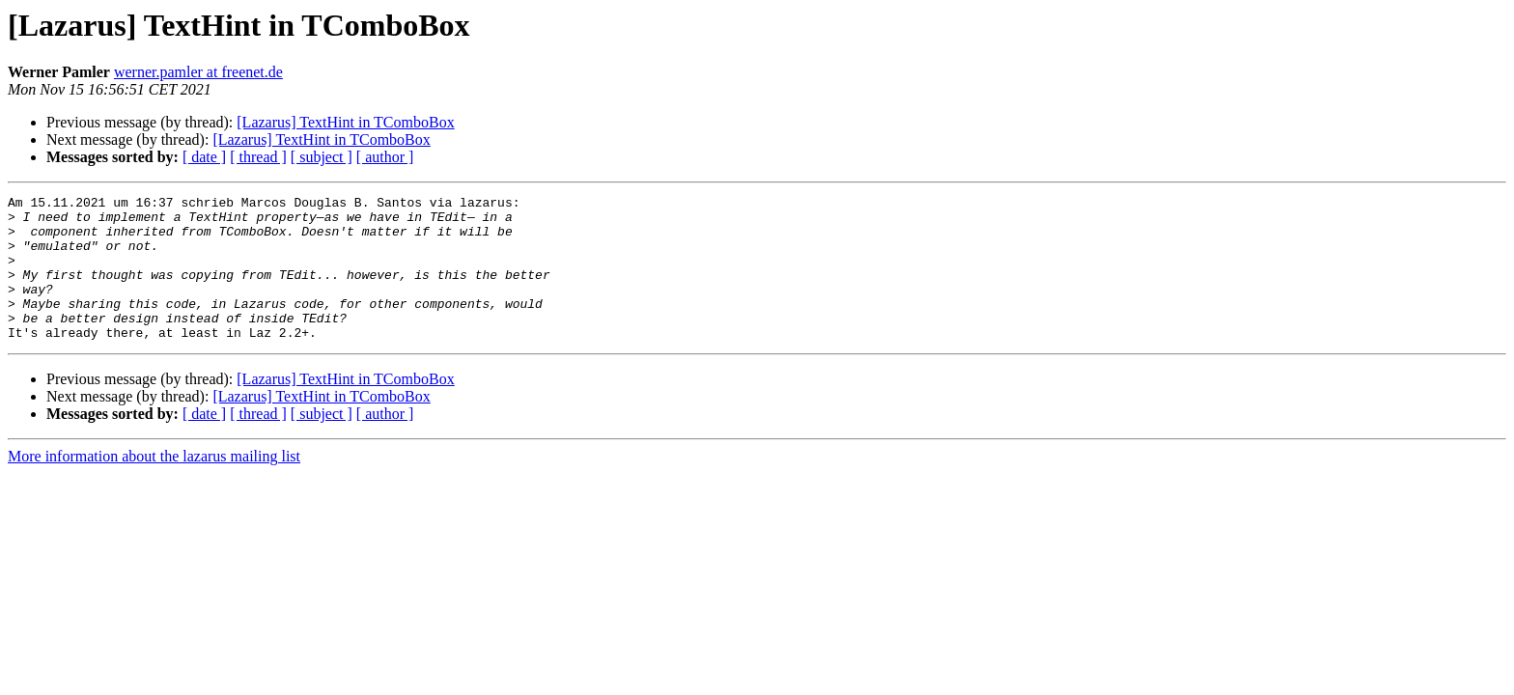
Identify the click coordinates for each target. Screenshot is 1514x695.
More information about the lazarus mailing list (154, 485)
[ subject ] (321, 157)
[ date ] (204, 157)
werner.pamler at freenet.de (198, 72)
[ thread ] (258, 157)
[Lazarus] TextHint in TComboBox (345, 122)
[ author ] (385, 157)
